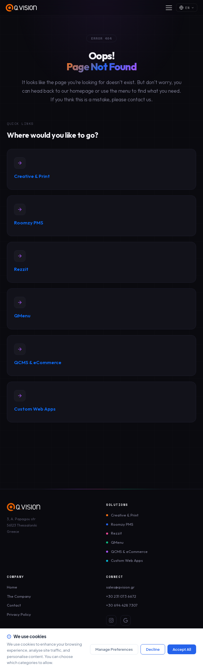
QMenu (117, 542)
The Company (19, 596)
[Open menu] (169, 8)
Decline (153, 649)
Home (12, 587)
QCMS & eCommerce (129, 551)
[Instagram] (111, 620)
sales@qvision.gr (120, 587)
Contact (14, 605)
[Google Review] (125, 620)
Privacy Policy (19, 614)
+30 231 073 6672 (121, 596)
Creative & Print (124, 515)
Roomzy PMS (122, 524)
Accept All (182, 649)
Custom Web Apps (127, 560)
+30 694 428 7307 (122, 605)
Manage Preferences (114, 649)
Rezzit (116, 533)
